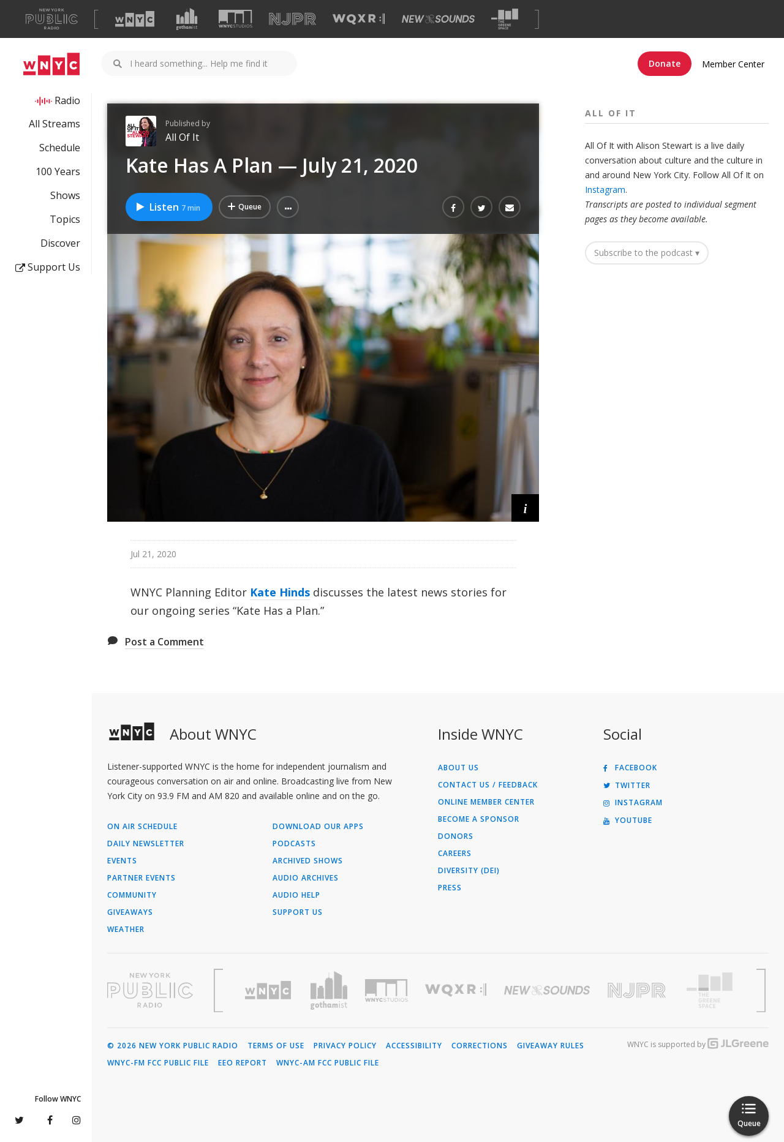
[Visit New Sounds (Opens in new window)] (438, 19)
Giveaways (130, 912)
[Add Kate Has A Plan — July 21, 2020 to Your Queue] (245, 207)
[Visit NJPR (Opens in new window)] (292, 19)
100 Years (58, 171)
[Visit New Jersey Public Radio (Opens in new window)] (638, 990)
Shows (65, 195)
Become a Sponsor (478, 819)
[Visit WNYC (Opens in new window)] (134, 19)
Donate (664, 63)
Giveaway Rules (550, 1046)
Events (122, 861)
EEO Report (242, 1063)
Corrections (479, 1046)
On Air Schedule (142, 826)
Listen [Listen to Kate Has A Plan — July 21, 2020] (167, 207)
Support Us (47, 267)
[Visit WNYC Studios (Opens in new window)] (235, 19)
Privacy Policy (345, 1046)
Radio (67, 100)
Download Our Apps (318, 826)
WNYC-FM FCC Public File (158, 1063)
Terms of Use (275, 1046)
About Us (458, 768)
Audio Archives (306, 878)
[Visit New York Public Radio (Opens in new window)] (150, 990)
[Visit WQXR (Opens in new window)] (359, 19)
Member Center (733, 64)
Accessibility (414, 1046)
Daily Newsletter (145, 843)
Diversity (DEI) (469, 870)
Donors (455, 836)
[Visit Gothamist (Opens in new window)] (187, 19)
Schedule (59, 147)
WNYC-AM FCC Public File (327, 1063)
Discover (60, 243)
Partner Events (141, 878)
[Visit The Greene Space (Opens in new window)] (504, 19)
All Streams (54, 123)
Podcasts (294, 843)
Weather (126, 929)
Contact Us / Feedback (488, 785)
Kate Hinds (280, 592)
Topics (65, 219)
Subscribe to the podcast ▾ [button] (646, 252)
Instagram (605, 189)
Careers (455, 853)
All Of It (182, 137)
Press (450, 888)
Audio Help (296, 895)
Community (132, 895)
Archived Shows (308, 861)
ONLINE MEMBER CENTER (486, 802)
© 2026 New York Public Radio (172, 1046)
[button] (288, 207)
